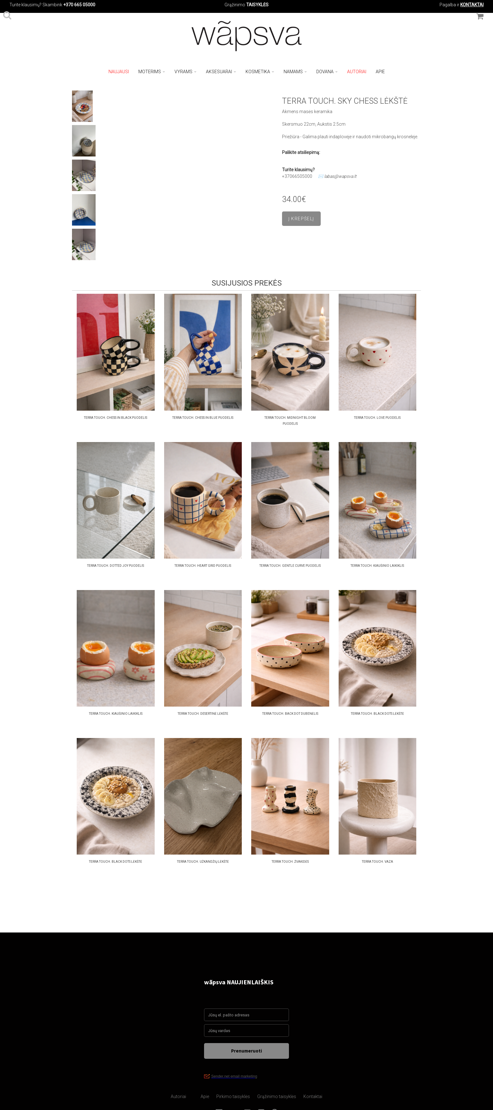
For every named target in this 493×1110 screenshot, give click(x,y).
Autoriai (356, 71)
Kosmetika (260, 71)
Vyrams (185, 71)
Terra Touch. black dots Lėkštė (377, 713)
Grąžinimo (235, 4)
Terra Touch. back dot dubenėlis (290, 713)
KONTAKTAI (472, 4)
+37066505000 (297, 176)
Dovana (327, 71)
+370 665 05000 (79, 4)
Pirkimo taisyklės (233, 1096)
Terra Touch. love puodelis (377, 417)
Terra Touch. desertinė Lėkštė (203, 713)
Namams (295, 71)
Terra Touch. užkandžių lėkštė (203, 861)
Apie (380, 71)
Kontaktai (312, 1096)
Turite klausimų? (25, 4)
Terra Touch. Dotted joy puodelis (115, 565)
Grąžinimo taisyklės (276, 1096)
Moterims (151, 71)
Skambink (52, 4)
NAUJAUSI (118, 71)
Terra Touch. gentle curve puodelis (290, 565)
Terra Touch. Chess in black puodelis (115, 417)
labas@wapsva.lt (340, 176)
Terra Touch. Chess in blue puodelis (202, 417)
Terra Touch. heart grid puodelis (202, 565)
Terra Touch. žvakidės (290, 861)
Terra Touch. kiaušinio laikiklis (377, 565)
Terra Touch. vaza (377, 861)
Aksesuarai (221, 71)
